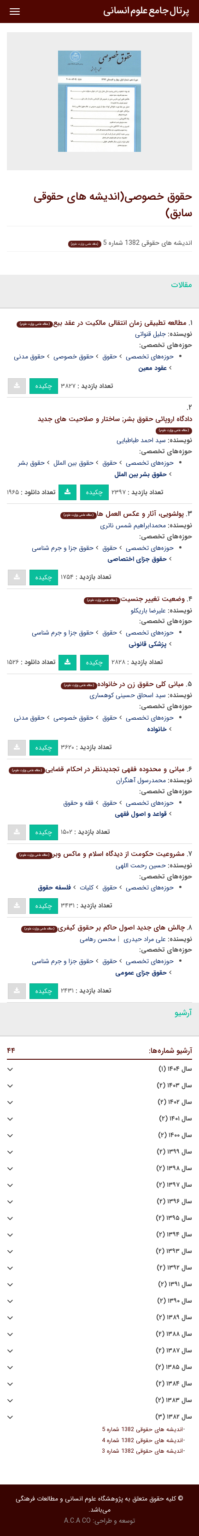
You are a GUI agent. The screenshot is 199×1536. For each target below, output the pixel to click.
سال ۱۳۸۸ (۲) (174, 1334)
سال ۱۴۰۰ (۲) (175, 1135)
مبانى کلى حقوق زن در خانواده (122, 684)
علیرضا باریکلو (148, 611)
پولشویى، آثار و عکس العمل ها (122, 514)
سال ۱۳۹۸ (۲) (174, 1168)
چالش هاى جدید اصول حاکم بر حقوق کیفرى (103, 927)
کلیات (87, 888)
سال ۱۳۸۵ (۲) (173, 1367)
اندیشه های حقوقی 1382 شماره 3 (142, 1451)
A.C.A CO (77, 1521)
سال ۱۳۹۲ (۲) (174, 1268)
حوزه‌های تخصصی (150, 357)
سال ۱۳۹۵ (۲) (174, 1218)
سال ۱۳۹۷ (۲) (174, 1185)
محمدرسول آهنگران (141, 780)
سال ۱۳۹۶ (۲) (174, 1202)
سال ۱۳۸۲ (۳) (173, 1417)
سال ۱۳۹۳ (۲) (174, 1251)
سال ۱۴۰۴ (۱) (175, 1069)
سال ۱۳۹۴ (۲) (174, 1235)
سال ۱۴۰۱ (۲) (175, 1119)
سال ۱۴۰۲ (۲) (175, 1102)
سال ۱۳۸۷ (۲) (174, 1351)
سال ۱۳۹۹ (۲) (174, 1152)
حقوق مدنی (29, 357)
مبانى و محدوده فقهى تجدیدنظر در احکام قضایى (97, 769)
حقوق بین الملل (73, 463)
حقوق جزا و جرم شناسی (63, 548)
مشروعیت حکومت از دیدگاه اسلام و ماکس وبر (100, 854)
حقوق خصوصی (73, 357)
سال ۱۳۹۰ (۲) (174, 1301)
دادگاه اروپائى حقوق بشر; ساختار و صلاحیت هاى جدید (115, 424)
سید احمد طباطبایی (141, 440)
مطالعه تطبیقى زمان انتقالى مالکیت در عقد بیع (102, 323)
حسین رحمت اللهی (141, 865)
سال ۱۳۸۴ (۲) (174, 1384)
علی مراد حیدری (144, 939)
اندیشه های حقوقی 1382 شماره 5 (142, 1429)
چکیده (43, 386)
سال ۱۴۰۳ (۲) (174, 1086)
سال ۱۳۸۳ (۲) (173, 1400)
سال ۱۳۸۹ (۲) (174, 1317)
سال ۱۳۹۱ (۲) (175, 1284)
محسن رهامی (98, 939)
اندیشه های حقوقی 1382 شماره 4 (142, 1440)
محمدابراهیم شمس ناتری (133, 525)
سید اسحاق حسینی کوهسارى (127, 695)
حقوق (109, 357)
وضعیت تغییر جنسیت (134, 599)
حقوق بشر (31, 463)
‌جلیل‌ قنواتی (150, 334)
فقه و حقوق (78, 803)
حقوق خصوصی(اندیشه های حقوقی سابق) (113, 205)
